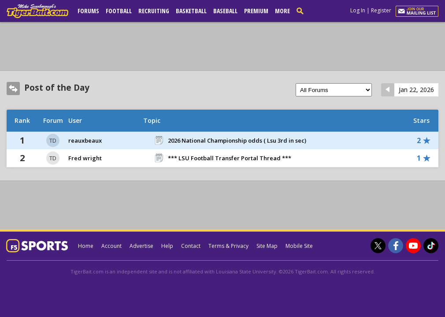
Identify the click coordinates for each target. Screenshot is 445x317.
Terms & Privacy (228, 246)
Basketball (191, 11)
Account (111, 246)
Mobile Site (299, 246)
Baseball (225, 11)
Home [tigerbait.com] (85, 246)
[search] (302, 10)
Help (167, 246)
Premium (256, 11)
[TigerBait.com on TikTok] (430, 245)
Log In (357, 10)
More (282, 11)
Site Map (267, 246)
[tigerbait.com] (37, 13)
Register (381, 10)
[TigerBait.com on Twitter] (378, 245)
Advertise (141, 246)
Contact (190, 246)
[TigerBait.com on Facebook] (395, 245)
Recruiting (153, 11)
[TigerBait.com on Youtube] (413, 245)
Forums (88, 11)
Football (119, 11)
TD (52, 140)
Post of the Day (56, 87)
